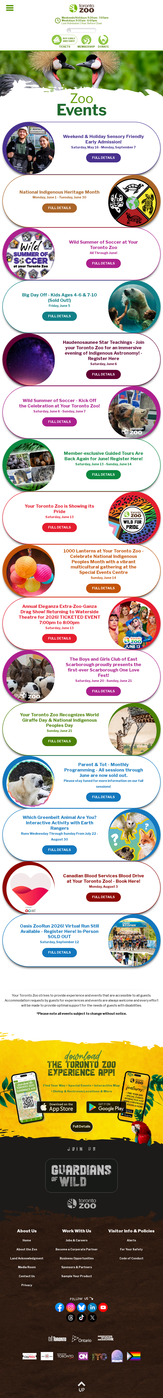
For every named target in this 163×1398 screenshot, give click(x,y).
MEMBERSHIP (86, 41)
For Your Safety (131, 1249)
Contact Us (27, 1276)
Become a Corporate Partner (77, 1249)
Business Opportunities (77, 1258)
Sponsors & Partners (76, 1267)
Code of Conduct (131, 1258)
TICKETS (64, 41)
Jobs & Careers (76, 1240)
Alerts (131, 1240)
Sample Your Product (76, 1276)
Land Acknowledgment (26, 1258)
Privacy (26, 1285)
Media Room (27, 1267)
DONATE (103, 41)
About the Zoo (26, 1249)
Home (27, 1240)
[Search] (84, 30)
